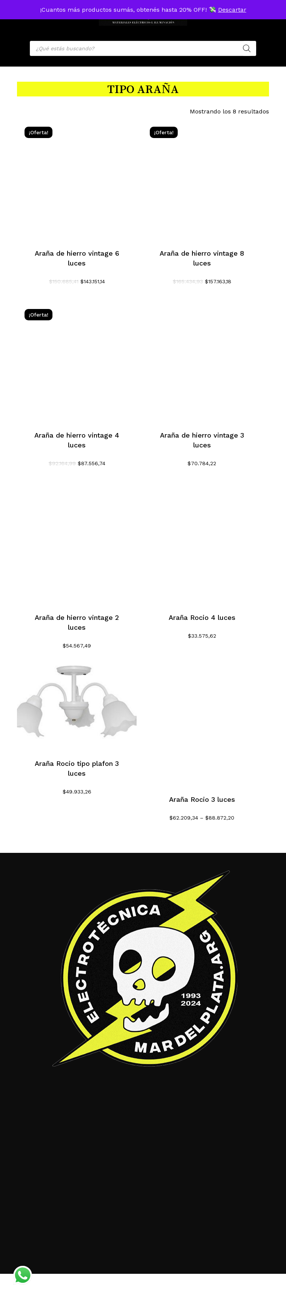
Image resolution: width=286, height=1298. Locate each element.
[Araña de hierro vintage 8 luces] (202, 179)
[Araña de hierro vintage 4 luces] (77, 361)
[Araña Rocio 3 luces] (202, 726)
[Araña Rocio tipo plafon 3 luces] (77, 708)
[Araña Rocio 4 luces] (202, 543)
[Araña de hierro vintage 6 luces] (77, 179)
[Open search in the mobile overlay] (143, 48)
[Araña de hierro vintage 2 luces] (77, 543)
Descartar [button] (232, 9)
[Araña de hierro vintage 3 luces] (202, 361)
